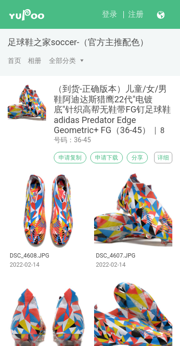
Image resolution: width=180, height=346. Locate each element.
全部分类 (62, 60)
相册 (34, 60)
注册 (136, 14)
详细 (163, 157)
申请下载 (106, 157)
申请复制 (70, 157)
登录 (109, 14)
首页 (14, 60)
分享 (137, 157)
